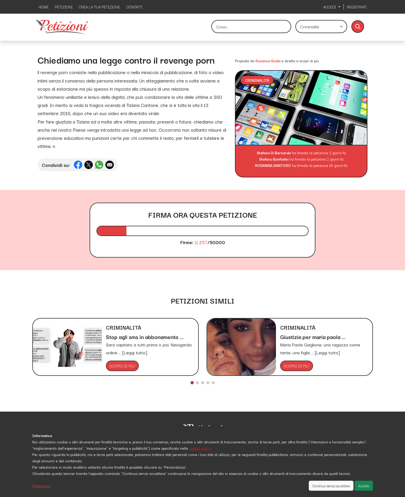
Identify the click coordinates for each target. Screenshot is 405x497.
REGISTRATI (357, 7)
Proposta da (244, 61)
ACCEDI (330, 7)
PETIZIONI (64, 7)
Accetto (364, 486)
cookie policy (200, 448)
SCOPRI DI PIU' (122, 366)
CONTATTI (134, 7)
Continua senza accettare (331, 486)
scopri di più (309, 61)
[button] (192, 382)
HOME (44, 7)
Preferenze (41, 486)
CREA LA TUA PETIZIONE (99, 7)
